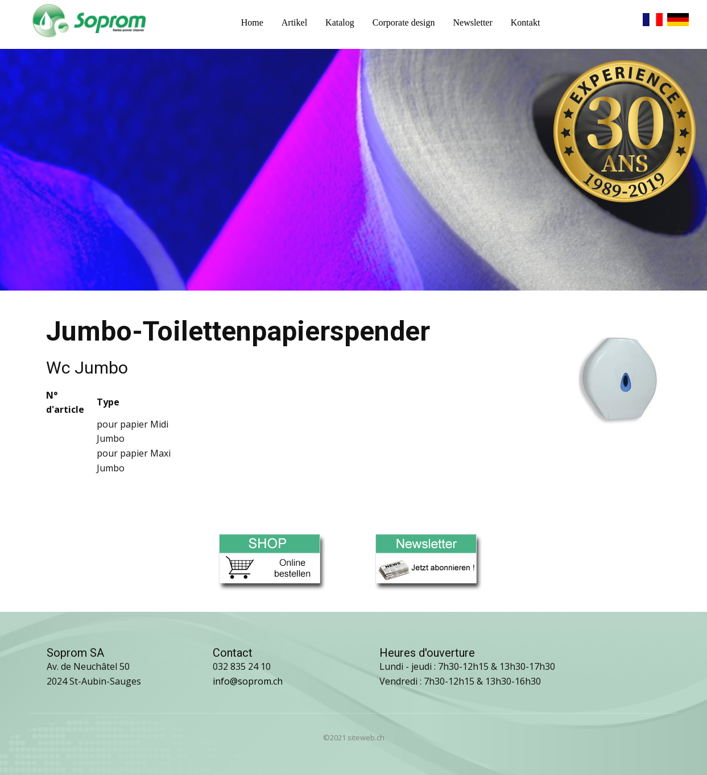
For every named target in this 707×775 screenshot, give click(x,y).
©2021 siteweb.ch (353, 737)
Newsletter (472, 22)
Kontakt (525, 22)
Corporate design (404, 22)
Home (252, 22)
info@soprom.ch (248, 681)
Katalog (339, 22)
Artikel (294, 22)
